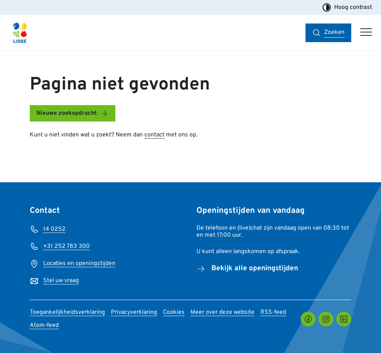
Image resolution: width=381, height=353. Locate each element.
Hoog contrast (347, 7)
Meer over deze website (222, 312)
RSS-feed (273, 312)
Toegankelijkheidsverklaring (67, 312)
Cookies (174, 312)
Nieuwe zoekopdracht (66, 113)
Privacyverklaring (134, 312)
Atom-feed (44, 325)
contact (154, 135)
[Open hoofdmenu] (366, 32)
